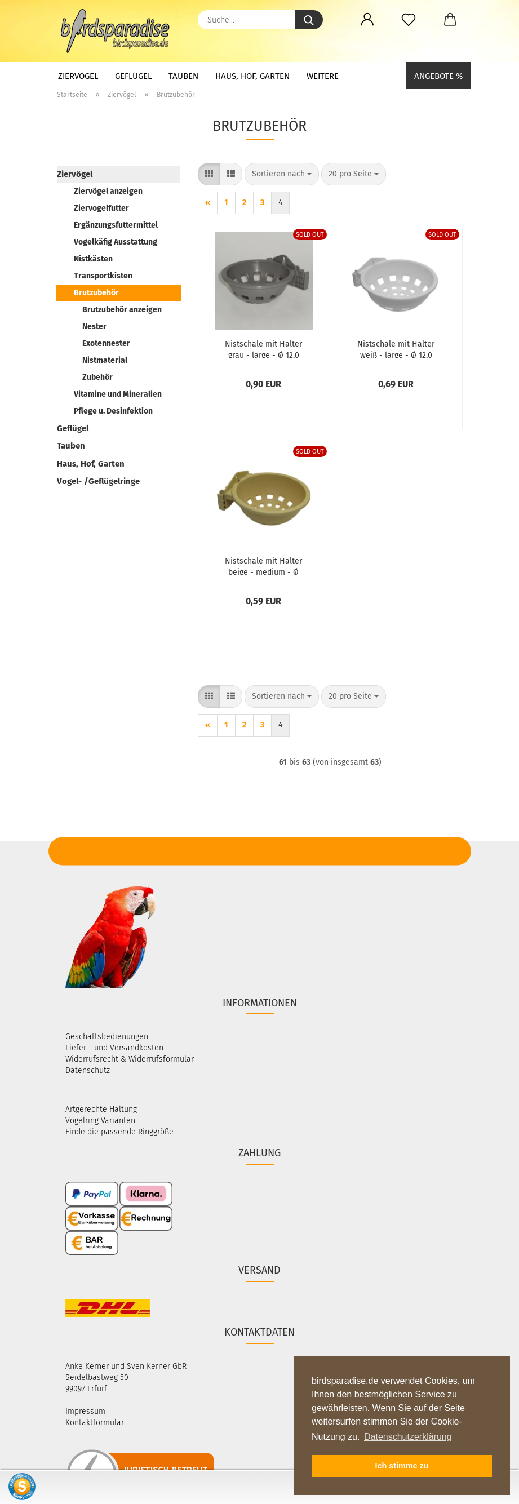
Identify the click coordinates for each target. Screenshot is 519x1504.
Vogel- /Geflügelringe (98, 481)
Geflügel (133, 76)
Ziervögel (78, 76)
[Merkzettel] (408, 19)
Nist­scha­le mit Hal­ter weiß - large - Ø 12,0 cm (395, 348)
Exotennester (106, 343)
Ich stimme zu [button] (401, 1465)
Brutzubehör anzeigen (122, 309)
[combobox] (282, 174)
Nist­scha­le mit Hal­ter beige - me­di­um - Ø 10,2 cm (263, 565)
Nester (94, 326)
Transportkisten (103, 276)
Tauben (183, 76)
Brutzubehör (96, 293)
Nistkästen (93, 259)
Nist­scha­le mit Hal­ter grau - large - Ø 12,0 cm (263, 348)
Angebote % (438, 76)
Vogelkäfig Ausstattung (115, 242)
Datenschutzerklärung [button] (408, 1436)
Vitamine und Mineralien (118, 394)
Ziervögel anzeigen (108, 191)
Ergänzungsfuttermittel (116, 225)
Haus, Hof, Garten (252, 76)
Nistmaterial (104, 360)
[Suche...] (309, 19)
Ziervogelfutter (101, 208)
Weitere (323, 76)
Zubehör (97, 377)
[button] (367, 19)
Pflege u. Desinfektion (113, 411)
